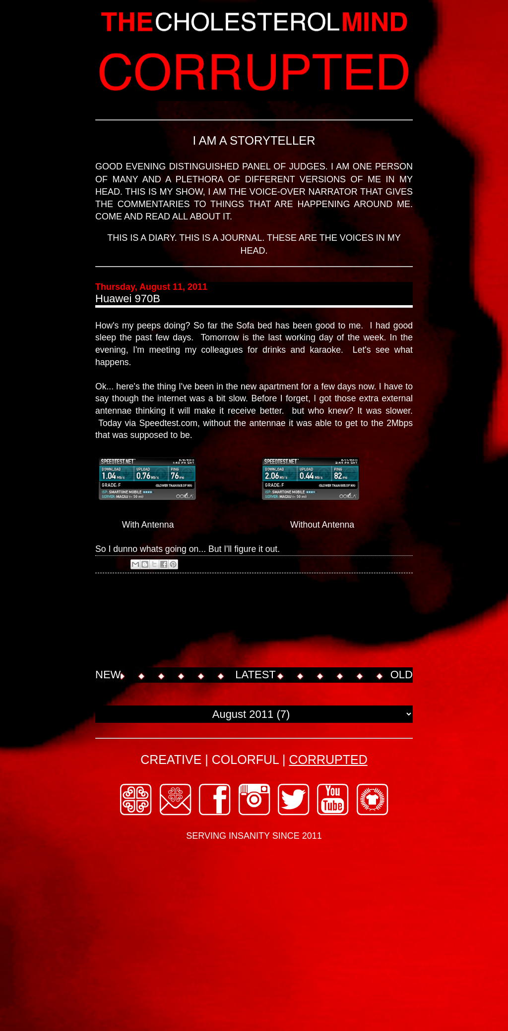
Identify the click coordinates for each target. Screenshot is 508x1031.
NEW (108, 674)
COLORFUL (245, 759)
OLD (401, 674)
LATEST (255, 674)
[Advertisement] (275, 629)
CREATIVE (170, 759)
